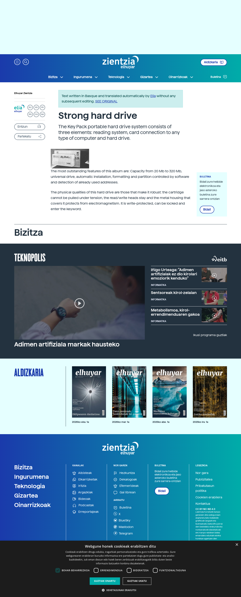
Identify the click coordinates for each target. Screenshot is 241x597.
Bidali (207, 209)
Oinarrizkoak (32, 504)
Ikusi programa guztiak (210, 335)
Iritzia (79, 486)
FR (42, 107)
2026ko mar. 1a (120, 421)
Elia (153, 96)
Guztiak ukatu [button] (137, 581)
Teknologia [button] (119, 77)
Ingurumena (31, 476)
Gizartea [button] (149, 77)
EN (30, 114)
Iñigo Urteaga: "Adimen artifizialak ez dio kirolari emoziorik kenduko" (174, 274)
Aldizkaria (214, 62)
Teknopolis (30, 257)
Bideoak (81, 499)
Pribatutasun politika (204, 488)
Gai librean (124, 492)
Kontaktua (202, 503)
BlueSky (121, 520)
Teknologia (29, 486)
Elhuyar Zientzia (23, 93)
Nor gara (201, 473)
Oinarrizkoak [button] (181, 77)
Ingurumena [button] (86, 77)
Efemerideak (126, 486)
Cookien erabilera (208, 497)
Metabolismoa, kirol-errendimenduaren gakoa (175, 312)
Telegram (123, 533)
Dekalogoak (125, 480)
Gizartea (26, 495)
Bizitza (23, 467)
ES (36, 107)
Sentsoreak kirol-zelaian (174, 292)
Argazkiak (82, 492)
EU (30, 107)
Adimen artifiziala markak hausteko (66, 344)
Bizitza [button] (56, 77)
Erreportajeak (85, 512)
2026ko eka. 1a (80, 421)
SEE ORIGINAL (106, 101)
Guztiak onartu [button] (105, 581)
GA (42, 114)
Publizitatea (203, 479)
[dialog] (120, 569)
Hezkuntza (124, 473)
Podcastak (83, 505)
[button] (17, 62)
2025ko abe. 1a (160, 421)
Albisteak (82, 473)
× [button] (236, 544)
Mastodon (123, 527)
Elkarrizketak (84, 480)
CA (36, 114)
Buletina (218, 77)
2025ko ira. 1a (200, 421)
